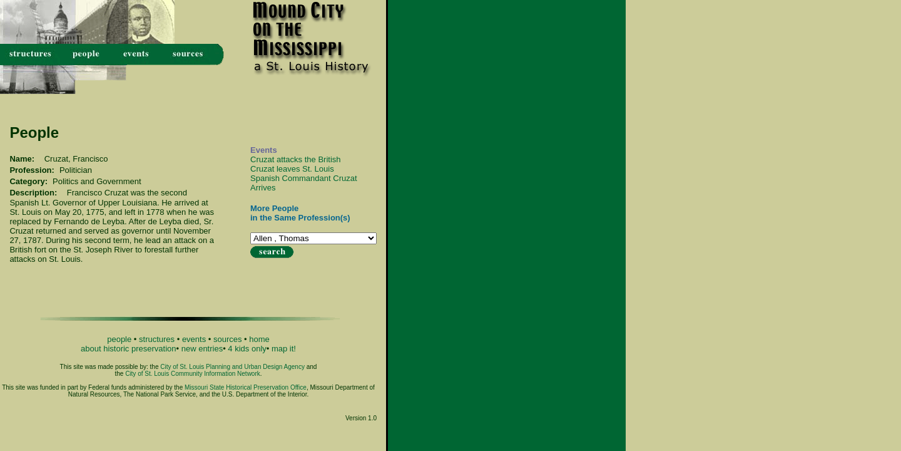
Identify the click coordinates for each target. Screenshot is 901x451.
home (259, 339)
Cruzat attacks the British (295, 159)
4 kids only (247, 348)
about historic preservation (128, 348)
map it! (284, 348)
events (194, 339)
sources (227, 339)
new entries (202, 348)
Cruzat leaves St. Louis (292, 169)
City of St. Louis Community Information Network (192, 373)
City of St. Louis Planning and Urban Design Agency (232, 366)
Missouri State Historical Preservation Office (246, 387)
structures (157, 339)
